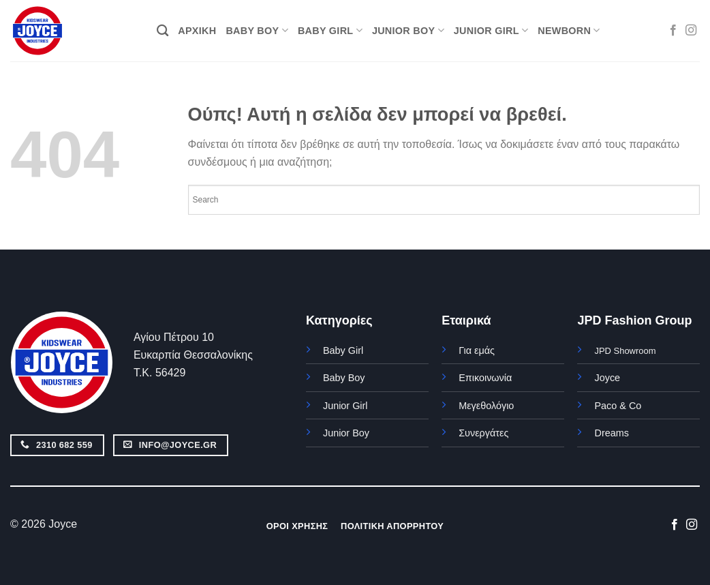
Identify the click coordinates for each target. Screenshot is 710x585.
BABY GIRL (330, 30)
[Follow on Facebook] (673, 31)
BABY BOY (257, 30)
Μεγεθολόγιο (486, 405)
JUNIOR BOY (408, 30)
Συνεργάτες (483, 432)
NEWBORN (569, 30)
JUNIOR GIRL (491, 30)
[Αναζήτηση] (162, 31)
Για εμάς (477, 350)
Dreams (611, 432)
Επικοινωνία (485, 377)
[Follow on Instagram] (690, 31)
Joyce (607, 377)
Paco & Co (617, 405)
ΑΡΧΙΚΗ (197, 30)
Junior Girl (345, 405)
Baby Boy (344, 377)
